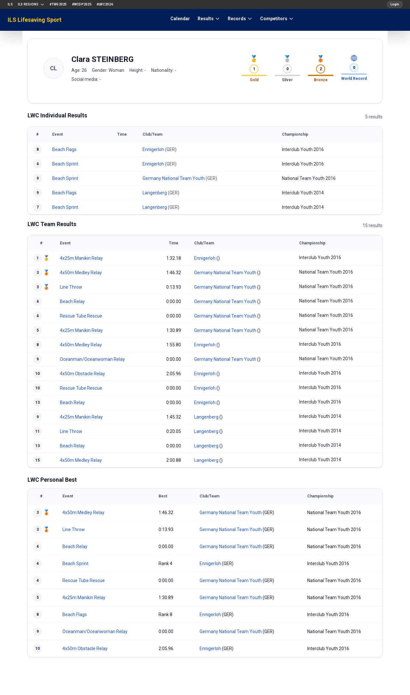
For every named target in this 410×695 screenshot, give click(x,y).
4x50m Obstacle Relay (82, 373)
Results (209, 18)
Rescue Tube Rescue (81, 315)
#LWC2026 (105, 4)
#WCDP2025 (82, 4)
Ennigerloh (153, 149)
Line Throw (71, 287)
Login (394, 4)
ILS (10, 4)
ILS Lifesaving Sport (35, 19)
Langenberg (155, 192)
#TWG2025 (58, 4)
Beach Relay (72, 301)
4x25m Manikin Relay (81, 258)
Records (240, 18)
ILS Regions (31, 4)
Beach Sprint (65, 163)
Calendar (180, 18)
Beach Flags (64, 149)
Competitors (277, 18)
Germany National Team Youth (174, 178)
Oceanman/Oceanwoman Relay (92, 359)
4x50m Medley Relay (81, 272)
